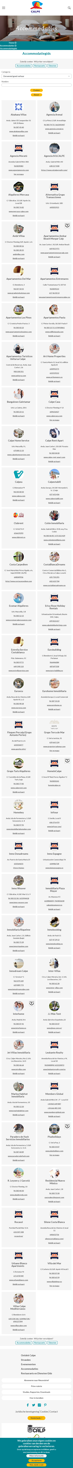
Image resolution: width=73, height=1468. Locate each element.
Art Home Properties (54, 356)
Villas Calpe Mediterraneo (18, 1307)
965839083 (18, 166)
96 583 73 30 (54, 1193)
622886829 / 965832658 (54, 901)
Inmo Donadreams (18, 853)
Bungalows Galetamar (18, 401)
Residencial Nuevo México (55, 1182)
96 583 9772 (19, 662)
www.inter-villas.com (54, 988)
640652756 (54, 1235)
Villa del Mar (54, 1263)
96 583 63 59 (54, 1277)
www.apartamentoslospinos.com (19, 332)
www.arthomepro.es (54, 377)
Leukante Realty (54, 1052)
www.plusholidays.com (54, 1151)
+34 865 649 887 (54, 1104)
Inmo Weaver (19, 888)
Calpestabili (54, 481)
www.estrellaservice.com (19, 671)
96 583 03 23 (19, 328)
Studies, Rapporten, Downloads (36, 1392)
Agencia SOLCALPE (54, 156)
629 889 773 (19, 985)
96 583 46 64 (19, 1065)
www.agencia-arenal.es (54, 129)
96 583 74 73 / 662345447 (54, 125)
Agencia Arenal (54, 114)
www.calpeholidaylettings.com (54, 625)
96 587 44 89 (19, 1152)
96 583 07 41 (19, 1024)
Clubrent (18, 523)
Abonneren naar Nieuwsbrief (36, 1380)
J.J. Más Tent (54, 1013)
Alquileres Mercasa (18, 194)
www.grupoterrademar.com (54, 746)
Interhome (18, 1013)
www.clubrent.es (18, 537)
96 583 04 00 (54, 453)
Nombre (5, 81)
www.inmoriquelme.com (18, 946)
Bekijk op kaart (19, 135)
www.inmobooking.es (54, 944)
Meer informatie (36, 1456)
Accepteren (37, 1460)
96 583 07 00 (54, 1273)
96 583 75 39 (19, 942)
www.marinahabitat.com (18, 1111)
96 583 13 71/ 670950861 (54, 328)
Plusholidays (54, 1136)
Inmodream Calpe (18, 971)
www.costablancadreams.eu (54, 585)
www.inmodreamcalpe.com (18, 989)
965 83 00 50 (19, 492)
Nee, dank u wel (36, 1465)
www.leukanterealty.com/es (54, 1069)
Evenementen (28, 1364)
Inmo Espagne (54, 853)
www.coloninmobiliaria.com (54, 540)
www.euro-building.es (54, 671)
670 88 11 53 (19, 450)
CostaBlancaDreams (54, 564)
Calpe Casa (54, 401)
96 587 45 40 (19, 127)
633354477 (18, 745)
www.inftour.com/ (54, 826)
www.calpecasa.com (54, 416)
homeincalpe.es (54, 785)
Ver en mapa (19, 174)
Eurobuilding (54, 649)
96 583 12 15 (19, 616)
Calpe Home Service (18, 440)
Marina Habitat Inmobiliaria (19, 1095)
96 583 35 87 (54, 1147)
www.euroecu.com (18, 708)
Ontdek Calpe (28, 1355)
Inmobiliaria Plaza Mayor (55, 889)
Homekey (19, 812)
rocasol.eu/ (18, 1236)
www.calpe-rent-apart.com (54, 457)
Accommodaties (7, 46)
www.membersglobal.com (54, 1112)
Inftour (54, 812)
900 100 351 (19, 371)
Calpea (18, 481)
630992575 (54, 369)
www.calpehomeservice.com (18, 455)
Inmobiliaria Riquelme (18, 929)
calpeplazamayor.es (54, 905)
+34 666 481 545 (54, 1108)
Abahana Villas (18, 114)
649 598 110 (19, 666)
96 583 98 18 (19, 704)
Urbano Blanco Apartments (19, 1264)
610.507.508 (19, 1232)
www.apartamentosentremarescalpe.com (54, 297)
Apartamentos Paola (54, 317)
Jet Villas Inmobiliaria (18, 1052)
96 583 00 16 (19, 246)
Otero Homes (18, 868)
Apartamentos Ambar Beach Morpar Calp (55, 237)
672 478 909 (19, 1276)
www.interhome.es (18, 1028)
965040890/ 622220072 (54, 1065)
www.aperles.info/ (18, 749)
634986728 (54, 864)
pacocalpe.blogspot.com (54, 1197)
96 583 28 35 (19, 250)
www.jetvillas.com (18, 1069)
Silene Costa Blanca (54, 1222)
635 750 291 (54, 577)
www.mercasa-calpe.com (18, 211)
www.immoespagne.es (54, 868)
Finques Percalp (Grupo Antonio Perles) (19, 733)
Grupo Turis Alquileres (18, 771)
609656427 (54, 412)
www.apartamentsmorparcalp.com (54, 253)
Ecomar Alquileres (18, 605)
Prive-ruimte (36, 1386)
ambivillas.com (18, 254)
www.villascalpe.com (19, 1325)
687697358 (54, 666)
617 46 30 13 (54, 293)
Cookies (44, 1411)
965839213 (54, 289)
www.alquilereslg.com (18, 1195)
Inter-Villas (54, 971)
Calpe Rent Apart (54, 440)
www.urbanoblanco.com (18, 1280)
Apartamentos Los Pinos (18, 317)
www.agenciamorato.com (19, 170)
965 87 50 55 (19, 289)
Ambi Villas (19, 236)
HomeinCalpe (54, 771)
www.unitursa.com (18, 376)
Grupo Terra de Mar (54, 732)
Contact (54, 1411)
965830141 (54, 781)
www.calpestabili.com (54, 498)
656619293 (18, 533)
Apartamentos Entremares (54, 278)
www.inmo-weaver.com (18, 902)
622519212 (54, 373)
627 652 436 (54, 494)
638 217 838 (54, 166)
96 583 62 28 (54, 983)
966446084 (54, 662)
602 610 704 (54, 581)
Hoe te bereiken (36, 1398)
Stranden (26, 1359)
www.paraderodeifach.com (18, 1156)
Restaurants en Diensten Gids (36, 1373)
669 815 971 (54, 249)
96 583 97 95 (19, 825)
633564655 (18, 864)
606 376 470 (54, 822)
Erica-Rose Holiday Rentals (55, 607)
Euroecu (18, 691)
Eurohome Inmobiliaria (54, 691)
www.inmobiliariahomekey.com (19, 829)
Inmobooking (54, 929)
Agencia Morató (18, 156)
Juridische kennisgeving (27, 1411)
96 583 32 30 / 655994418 (18, 898)
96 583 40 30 (19, 1191)
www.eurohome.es (54, 705)
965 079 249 (19, 981)
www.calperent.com (19, 788)
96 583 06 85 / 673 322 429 (54, 536)
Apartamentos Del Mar (18, 278)
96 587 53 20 (54, 701)
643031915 (54, 207)
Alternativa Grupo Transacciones (55, 196)
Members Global (54, 1094)
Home (11, 43)
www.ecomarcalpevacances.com (18, 620)
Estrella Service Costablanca (19, 651)
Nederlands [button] (36, 1418)
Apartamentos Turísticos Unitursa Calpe (19, 357)
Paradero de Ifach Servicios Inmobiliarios (18, 1138)
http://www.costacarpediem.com (18, 581)
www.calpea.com (18, 496)
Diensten (52, 66)
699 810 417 (54, 621)
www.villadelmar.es (54, 1282)
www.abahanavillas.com (18, 131)
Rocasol (18, 1222)
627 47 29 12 (54, 940)
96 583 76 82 (19, 207)
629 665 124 (54, 742)
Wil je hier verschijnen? (43, 61)
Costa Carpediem (19, 564)
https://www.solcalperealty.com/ (54, 170)
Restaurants (39, 66)
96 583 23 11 (19, 412)
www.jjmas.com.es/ (54, 1028)
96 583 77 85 (19, 784)
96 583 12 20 (19, 1106)
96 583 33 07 (54, 1024)
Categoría (6, 72)
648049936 (18, 577)
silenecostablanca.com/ (54, 1239)
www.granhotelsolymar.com (19, 293)
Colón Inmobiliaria (54, 523)
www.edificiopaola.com (54, 332)
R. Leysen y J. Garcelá (19, 1180)
